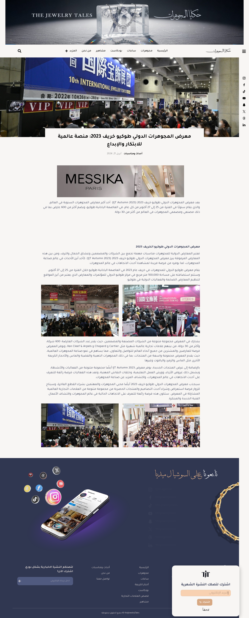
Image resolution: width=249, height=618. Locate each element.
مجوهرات (146, 50)
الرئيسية (162, 50)
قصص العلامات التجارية (135, 596)
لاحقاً (205, 610)
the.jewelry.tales (244, 91)
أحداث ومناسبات (133, 154)
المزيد (71, 51)
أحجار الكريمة (142, 584)
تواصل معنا (103, 579)
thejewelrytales (244, 84)
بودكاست (116, 50)
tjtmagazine (244, 78)
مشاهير (101, 50)
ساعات (131, 50)
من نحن (86, 50)
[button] (19, 51)
